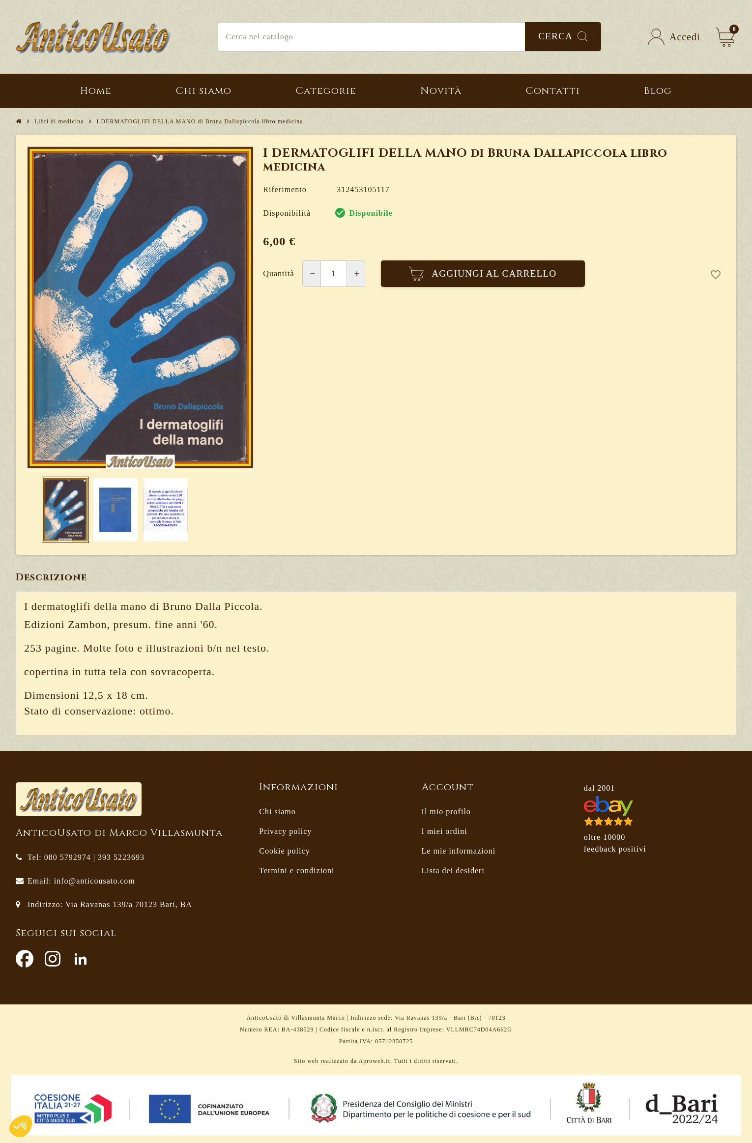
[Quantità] (333, 273)
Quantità (278, 273)
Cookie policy (284, 851)
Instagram (52, 959)
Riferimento (284, 189)
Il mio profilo (446, 811)
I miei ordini (444, 831)
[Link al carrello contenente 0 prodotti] (725, 37)
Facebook (24, 959)
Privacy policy (285, 831)
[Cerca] (409, 37)
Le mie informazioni (459, 851)
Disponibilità (287, 213)
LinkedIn (80, 959)
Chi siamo (277, 811)
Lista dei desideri (453, 870)
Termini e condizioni (296, 870)
